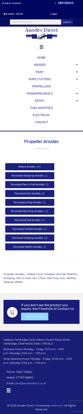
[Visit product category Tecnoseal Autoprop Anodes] (30, 175)
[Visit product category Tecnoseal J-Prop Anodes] (30, 202)
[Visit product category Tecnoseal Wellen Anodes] (30, 247)
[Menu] (8, 390)
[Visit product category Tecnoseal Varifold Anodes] (30, 229)
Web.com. (57, 405)
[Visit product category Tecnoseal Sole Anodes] (30, 220)
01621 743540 (13, 3)
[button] (34, 316)
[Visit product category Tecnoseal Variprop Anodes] (30, 238)
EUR (71, 3)
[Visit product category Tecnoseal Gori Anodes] (30, 193)
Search (67, 22)
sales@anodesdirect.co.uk (30, 383)
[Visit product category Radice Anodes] (30, 166)
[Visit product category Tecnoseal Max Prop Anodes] (30, 211)
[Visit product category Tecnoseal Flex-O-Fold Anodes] (30, 184)
